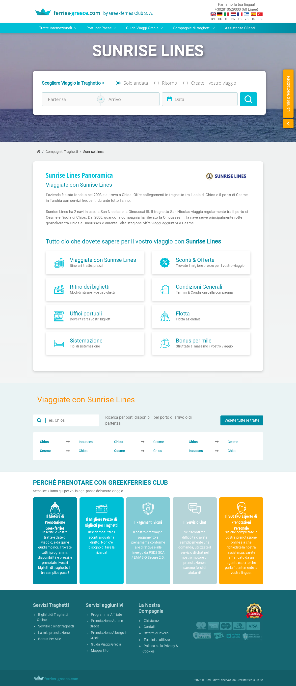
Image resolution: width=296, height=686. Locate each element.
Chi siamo (151, 620)
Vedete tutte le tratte (241, 420)
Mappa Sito (99, 651)
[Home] (38, 152)
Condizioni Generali (199, 286)
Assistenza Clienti (240, 28)
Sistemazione (86, 340)
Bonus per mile (194, 340)
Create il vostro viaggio (213, 83)
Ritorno (169, 83)
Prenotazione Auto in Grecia (106, 623)
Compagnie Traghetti (62, 152)
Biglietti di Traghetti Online (52, 617)
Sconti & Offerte (195, 260)
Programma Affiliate (106, 615)
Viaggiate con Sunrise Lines (103, 260)
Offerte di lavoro (156, 633)
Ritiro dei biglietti (89, 286)
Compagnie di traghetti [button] (194, 28)
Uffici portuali (86, 313)
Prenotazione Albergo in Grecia (109, 635)
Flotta (183, 313)
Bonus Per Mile (49, 639)
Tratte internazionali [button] (58, 28)
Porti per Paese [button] (101, 28)
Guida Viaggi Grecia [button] (144, 28)
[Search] (248, 99)
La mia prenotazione (54, 633)
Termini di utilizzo (157, 640)
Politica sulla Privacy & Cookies (160, 648)
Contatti (150, 627)
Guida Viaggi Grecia (106, 644)
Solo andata (136, 83)
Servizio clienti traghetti (56, 626)
